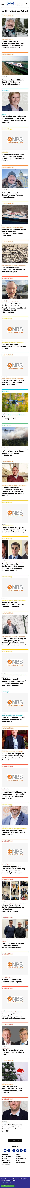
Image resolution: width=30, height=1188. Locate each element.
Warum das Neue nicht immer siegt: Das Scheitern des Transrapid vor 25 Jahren (13, 82)
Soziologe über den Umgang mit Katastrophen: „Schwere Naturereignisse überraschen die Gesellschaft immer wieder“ (14, 641)
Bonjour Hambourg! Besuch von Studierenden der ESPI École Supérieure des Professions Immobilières (14, 795)
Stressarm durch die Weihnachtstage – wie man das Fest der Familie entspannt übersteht (13, 1089)
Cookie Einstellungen (20, 1162)
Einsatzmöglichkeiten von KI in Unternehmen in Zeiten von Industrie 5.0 (14, 719)
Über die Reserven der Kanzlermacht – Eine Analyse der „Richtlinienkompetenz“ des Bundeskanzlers (13, 567)
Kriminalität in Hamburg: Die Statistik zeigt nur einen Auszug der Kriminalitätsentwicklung (14, 530)
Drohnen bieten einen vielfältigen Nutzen (10, 418)
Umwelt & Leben (6, 1160)
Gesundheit (4, 1158)
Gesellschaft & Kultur (7, 1156)
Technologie (5, 1154)
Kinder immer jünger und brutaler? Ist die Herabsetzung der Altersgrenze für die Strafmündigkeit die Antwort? (13, 869)
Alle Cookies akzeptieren (8, 1185)
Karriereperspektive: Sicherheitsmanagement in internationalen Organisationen (14, 1016)
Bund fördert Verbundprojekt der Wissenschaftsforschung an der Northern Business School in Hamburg (14, 756)
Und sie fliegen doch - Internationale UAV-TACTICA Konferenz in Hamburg (13, 604)
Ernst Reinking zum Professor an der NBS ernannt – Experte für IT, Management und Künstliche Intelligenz (14, 119)
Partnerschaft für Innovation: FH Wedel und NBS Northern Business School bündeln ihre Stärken (13, 157)
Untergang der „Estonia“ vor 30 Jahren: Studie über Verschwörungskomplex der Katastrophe (14, 232)
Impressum (18, 1156)
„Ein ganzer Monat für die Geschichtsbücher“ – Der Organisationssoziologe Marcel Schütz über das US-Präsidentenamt (14, 308)
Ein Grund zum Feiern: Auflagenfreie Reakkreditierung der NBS (14, 346)
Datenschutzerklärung (21, 1158)
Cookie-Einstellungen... (6, 1182)
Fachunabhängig (6, 1164)
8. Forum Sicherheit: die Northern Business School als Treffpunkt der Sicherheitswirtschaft (13, 908)
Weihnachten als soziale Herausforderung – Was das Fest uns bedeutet (12, 195)
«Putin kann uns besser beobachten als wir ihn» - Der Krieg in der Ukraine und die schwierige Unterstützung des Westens (13, 491)
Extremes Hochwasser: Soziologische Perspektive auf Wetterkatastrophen (13, 269)
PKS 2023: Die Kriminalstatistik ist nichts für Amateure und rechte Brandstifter (14, 382)
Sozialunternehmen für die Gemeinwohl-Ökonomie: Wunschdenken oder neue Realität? (12, 1128)
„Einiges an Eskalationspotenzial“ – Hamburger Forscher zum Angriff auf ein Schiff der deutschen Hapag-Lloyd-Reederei (14, 681)
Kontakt (17, 1160)
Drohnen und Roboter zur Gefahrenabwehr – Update (12, 980)
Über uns (18, 1154)
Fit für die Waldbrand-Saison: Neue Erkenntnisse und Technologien (13, 453)
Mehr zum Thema (15, 1140)
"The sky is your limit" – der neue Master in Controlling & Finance (13, 1052)
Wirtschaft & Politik (6, 1162)
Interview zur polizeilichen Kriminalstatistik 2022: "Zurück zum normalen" (13, 832)
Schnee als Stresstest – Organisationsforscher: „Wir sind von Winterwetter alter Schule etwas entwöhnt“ (13, 44)
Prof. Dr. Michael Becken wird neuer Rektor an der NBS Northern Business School (13, 945)
